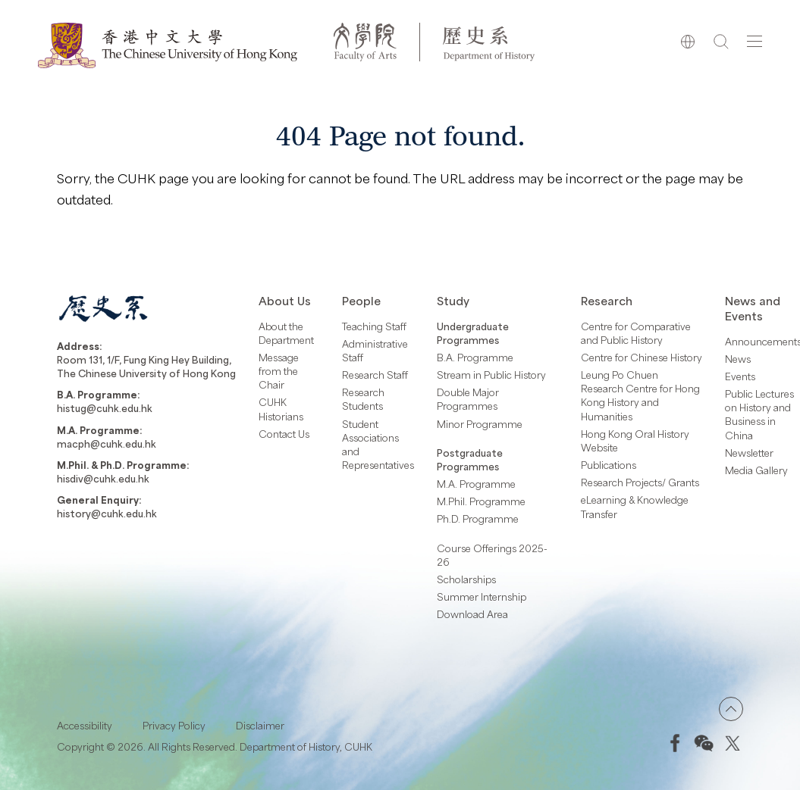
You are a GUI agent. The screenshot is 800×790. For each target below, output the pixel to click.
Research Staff (375, 375)
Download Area (472, 614)
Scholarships (466, 579)
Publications (608, 465)
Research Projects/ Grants (640, 482)
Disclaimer (260, 726)
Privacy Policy (174, 726)
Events (740, 376)
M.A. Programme (476, 484)
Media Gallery (756, 470)
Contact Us (284, 434)
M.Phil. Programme (481, 501)
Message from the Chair (279, 371)
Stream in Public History (491, 375)
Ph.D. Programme (478, 519)
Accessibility (84, 726)
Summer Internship (481, 597)
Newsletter (749, 453)
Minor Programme (479, 424)
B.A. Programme (475, 357)
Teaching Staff (374, 326)
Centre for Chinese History (641, 357)
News (738, 359)
